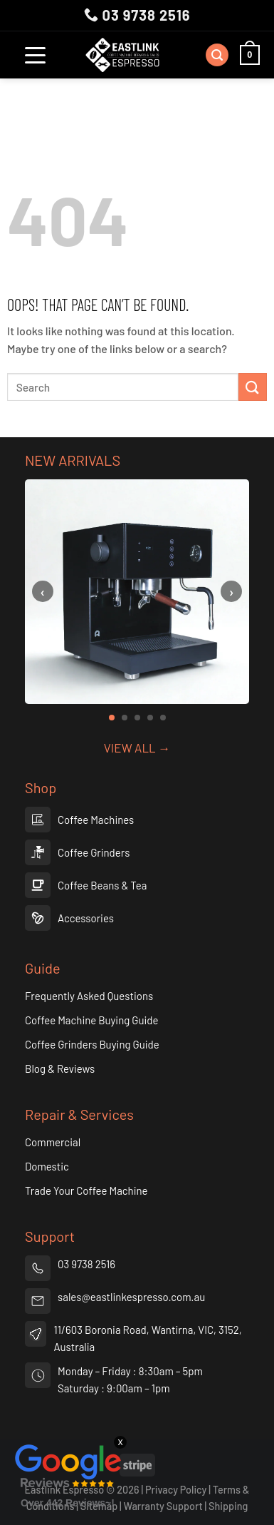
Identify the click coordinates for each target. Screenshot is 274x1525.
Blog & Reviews (60, 1068)
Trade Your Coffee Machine (86, 1190)
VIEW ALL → (137, 747)
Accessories (86, 918)
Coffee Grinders (94, 852)
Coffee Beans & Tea (102, 885)
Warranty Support (163, 1506)
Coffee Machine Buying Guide (92, 1020)
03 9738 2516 (137, 15)
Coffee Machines (96, 819)
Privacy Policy (176, 1490)
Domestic (47, 1166)
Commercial (52, 1142)
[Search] (217, 55)
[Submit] (252, 387)
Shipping (228, 1506)
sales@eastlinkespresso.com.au (131, 1296)
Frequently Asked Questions (89, 995)
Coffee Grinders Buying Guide (92, 1044)
